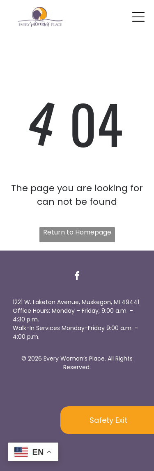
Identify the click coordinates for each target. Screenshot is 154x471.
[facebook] (77, 277)
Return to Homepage (77, 232)
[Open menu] (138, 17)
